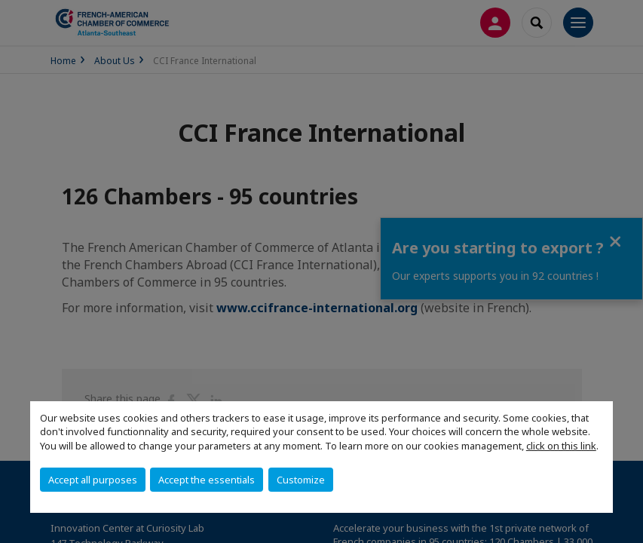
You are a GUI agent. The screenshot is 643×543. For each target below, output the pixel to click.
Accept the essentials (206, 479)
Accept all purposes (92, 479)
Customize (301, 479)
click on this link (561, 445)
